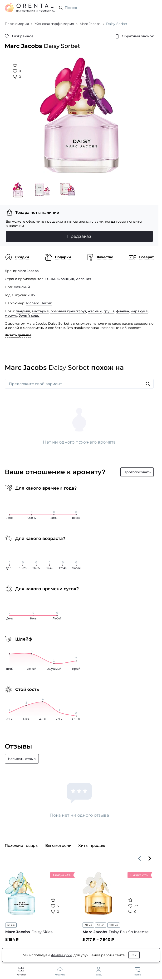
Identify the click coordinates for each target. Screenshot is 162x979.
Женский (22, 287)
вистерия (40, 311)
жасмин (95, 311)
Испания (83, 279)
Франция (65, 279)
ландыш (23, 311)
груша (108, 311)
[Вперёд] (150, 858)
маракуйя (139, 311)
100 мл (113, 925)
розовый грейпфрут (68, 311)
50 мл (11, 925)
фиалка (122, 311)
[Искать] (148, 384)
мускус (11, 315)
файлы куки (61, 955)
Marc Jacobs (28, 271)
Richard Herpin (39, 303)
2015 (31, 295)
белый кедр (29, 315)
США (51, 279)
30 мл (88, 925)
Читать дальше (18, 335)
